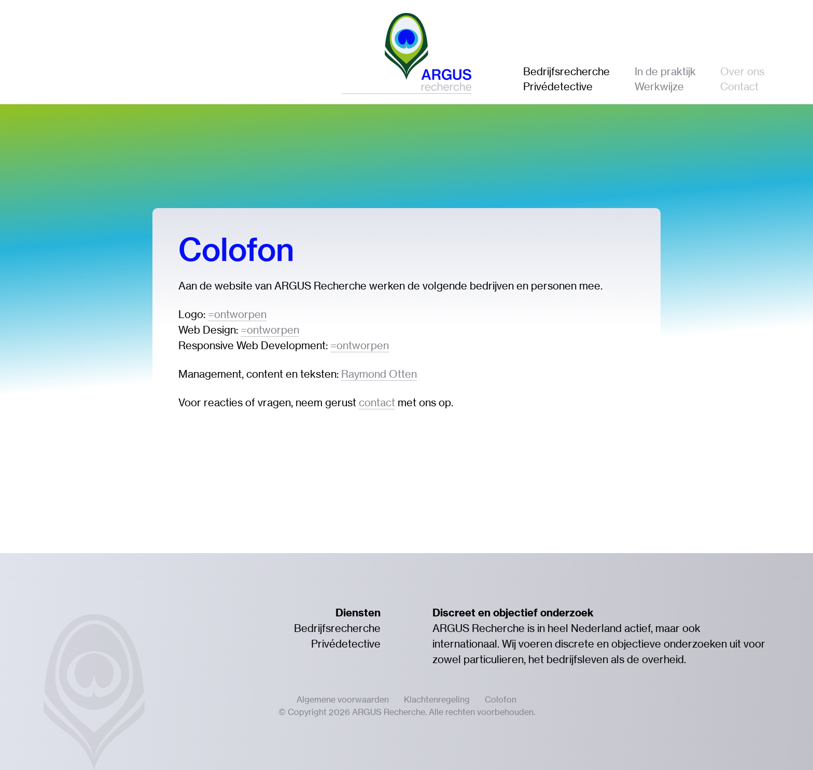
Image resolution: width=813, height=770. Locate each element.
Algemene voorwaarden (343, 699)
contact (377, 402)
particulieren (494, 659)
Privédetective (558, 86)
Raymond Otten (379, 373)
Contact (739, 86)
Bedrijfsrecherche (566, 71)
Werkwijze (659, 86)
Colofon (500, 699)
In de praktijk (665, 71)
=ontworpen (237, 314)
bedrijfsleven (577, 659)
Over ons (742, 71)
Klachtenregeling (437, 699)
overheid (663, 659)
